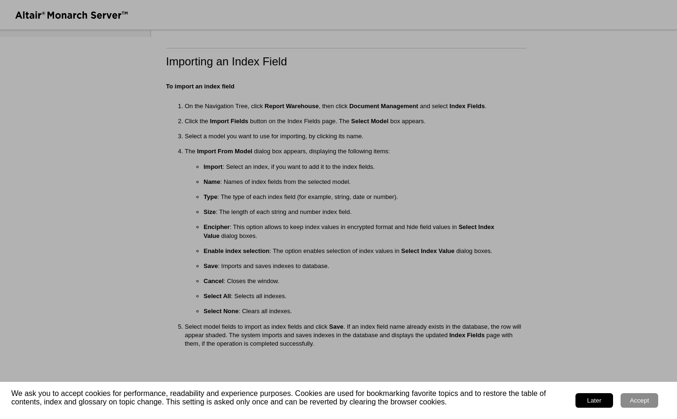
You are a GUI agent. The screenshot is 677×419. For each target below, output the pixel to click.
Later (594, 400)
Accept (639, 400)
